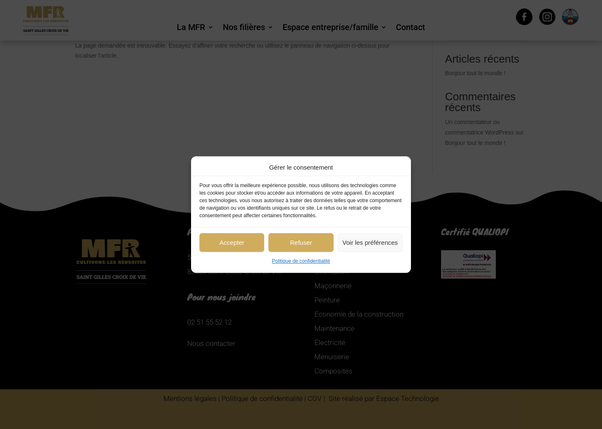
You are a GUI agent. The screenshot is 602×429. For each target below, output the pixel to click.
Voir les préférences (370, 242)
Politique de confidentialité (301, 261)
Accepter (231, 242)
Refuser (301, 242)
